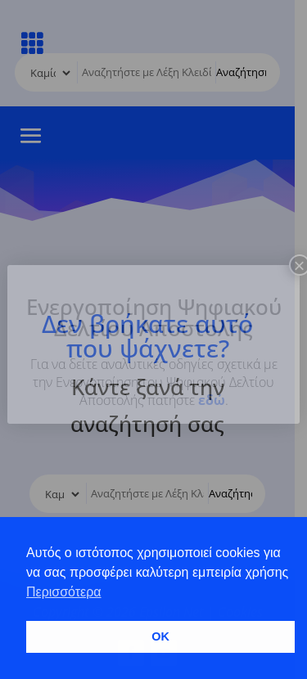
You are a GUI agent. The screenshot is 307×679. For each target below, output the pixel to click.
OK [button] (160, 636)
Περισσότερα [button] (64, 592)
